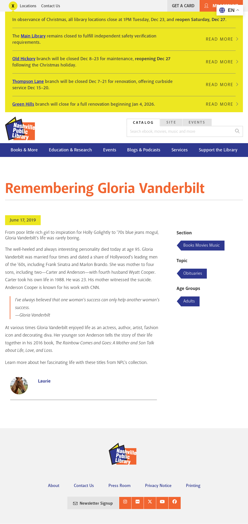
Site (171, 122)
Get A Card (183, 6)
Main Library (33, 36)
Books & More (24, 150)
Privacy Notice (158, 485)
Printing (193, 485)
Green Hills (23, 104)
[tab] (143, 122)
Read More (219, 39)
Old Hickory (23, 59)
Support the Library (218, 150)
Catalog (143, 122)
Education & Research (70, 150)
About (53, 485)
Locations (28, 5)
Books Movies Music (201, 245)
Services (179, 150)
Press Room (119, 485)
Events (197, 122)
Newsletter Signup (96, 503)
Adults (189, 301)
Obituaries (192, 273)
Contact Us (50, 5)
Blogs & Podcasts (143, 150)
